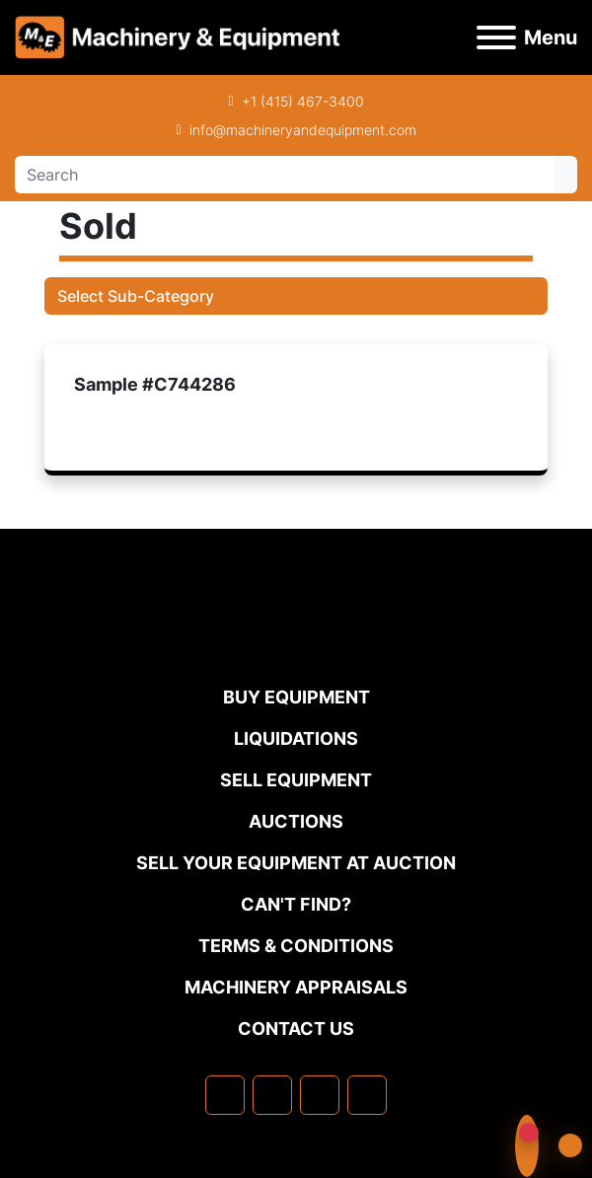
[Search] (284, 174)
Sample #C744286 (155, 384)
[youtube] (367, 1095)
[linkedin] (272, 1095)
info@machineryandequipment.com (302, 129)
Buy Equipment (296, 697)
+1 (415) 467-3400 (303, 101)
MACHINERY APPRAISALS (296, 987)
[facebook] (225, 1095)
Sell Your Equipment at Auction (296, 862)
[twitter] (319, 1095)
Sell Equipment (296, 780)
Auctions (296, 821)
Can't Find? (296, 904)
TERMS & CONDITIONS (296, 945)
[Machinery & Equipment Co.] (296, 643)
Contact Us (296, 1028)
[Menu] (496, 37)
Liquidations (296, 738)
